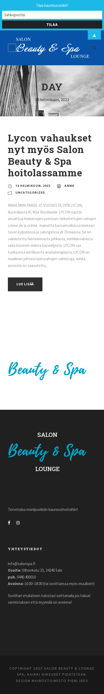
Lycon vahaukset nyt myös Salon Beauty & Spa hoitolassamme (50, 155)
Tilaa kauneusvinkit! (52, 5)
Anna (69, 186)
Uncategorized (30, 192)
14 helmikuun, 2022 (32, 186)
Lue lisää (25, 284)
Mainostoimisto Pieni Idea (60, 680)
